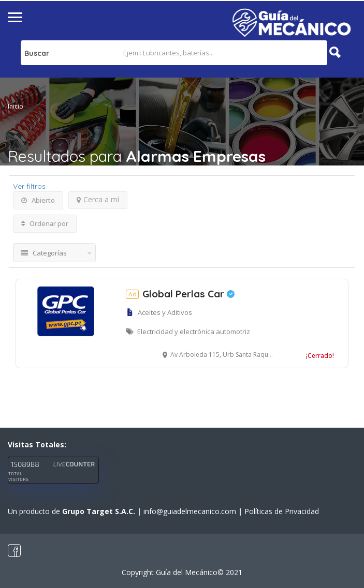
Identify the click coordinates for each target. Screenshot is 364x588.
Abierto (38, 200)
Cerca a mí (98, 199)
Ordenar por (44, 223)
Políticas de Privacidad (281, 511)
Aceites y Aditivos (165, 312)
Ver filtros (29, 186)
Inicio (15, 106)
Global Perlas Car (180, 294)
